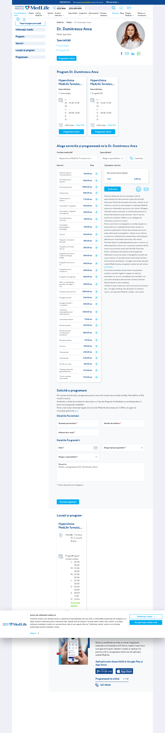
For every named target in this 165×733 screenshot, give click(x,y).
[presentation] (74, 492)
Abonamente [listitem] (94, 13)
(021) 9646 (108, 267)
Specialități (72, 13)
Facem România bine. (20, 14)
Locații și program (25, 50)
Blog (122, 13)
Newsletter (106, 8)
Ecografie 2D (63, 50)
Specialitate (105, 152)
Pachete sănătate (103, 14)
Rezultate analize (122, 8)
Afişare (33, 728)
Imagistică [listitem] (83, 13)
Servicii (19, 43)
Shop (114, 8)
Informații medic (24, 29)
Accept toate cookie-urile (146, 717)
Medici (31, 13)
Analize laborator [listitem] (58, 14)
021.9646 (105, 675)
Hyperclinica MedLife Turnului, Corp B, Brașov (69, 82)
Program (19, 36)
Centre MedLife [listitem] (38, 14)
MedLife (60, 22)
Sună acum (112, 189)
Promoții (115, 13)
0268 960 (80, 125)
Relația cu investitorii (142, 14)
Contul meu (129, 8)
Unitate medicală (64, 152)
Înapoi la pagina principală (30, 23)
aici (76, 411)
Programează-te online (107, 669)
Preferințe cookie (146, 712)
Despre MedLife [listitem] (128, 14)
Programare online (141, 8)
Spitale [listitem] (50, 13)
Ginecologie (63, 45)
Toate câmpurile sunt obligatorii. (70, 485)
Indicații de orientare (72, 610)
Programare (21, 57)
